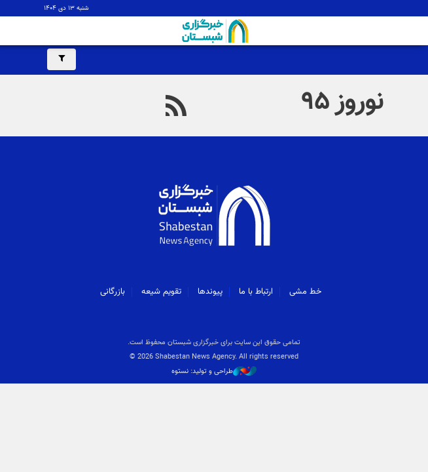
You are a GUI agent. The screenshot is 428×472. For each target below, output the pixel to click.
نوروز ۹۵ (343, 102)
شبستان (214, 31)
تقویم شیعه (161, 291)
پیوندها (210, 291)
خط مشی (305, 291)
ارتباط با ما (256, 291)
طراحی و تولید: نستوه (214, 371)
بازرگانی (112, 291)
